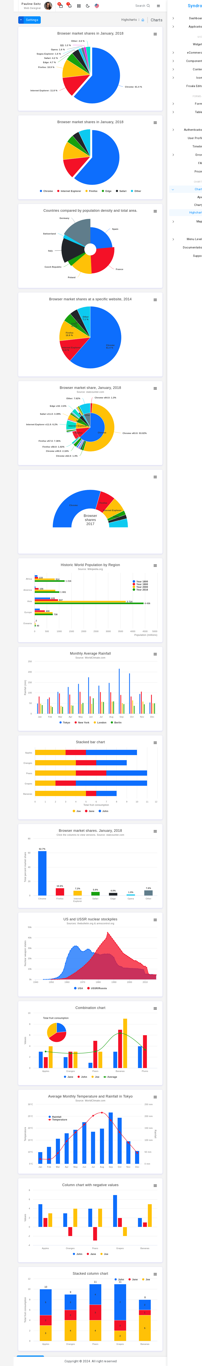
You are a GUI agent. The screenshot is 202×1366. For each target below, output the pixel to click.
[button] (47, 6)
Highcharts (186, 212)
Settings (18, 20)
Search (129, 6)
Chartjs (188, 205)
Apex (190, 197)
